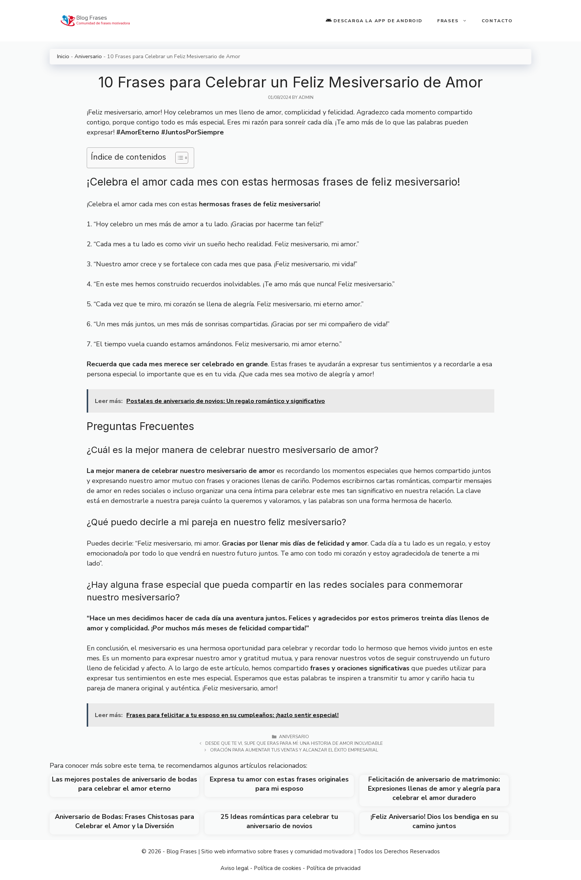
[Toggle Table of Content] (178, 157)
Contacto (497, 21)
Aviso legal (234, 868)
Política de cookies (277, 868)
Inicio (63, 56)
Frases (455, 21)
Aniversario (88, 56)
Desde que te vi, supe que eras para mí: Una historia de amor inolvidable (294, 743)
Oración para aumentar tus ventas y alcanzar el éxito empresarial (294, 750)
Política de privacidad (333, 868)
